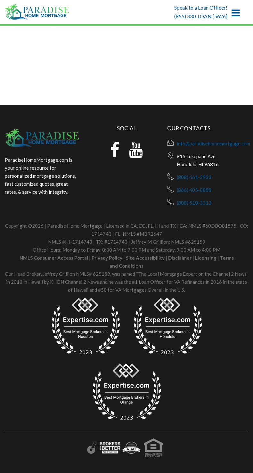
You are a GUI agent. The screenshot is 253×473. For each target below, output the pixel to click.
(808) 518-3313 (194, 203)
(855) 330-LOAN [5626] (200, 16)
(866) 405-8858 (194, 190)
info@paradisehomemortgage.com (213, 143)
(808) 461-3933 (194, 177)
